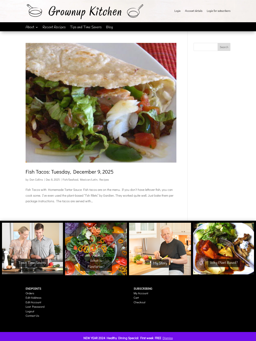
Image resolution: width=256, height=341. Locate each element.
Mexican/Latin (89, 179)
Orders (30, 293)
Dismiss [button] (168, 338)
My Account (141, 293)
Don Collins (36, 179)
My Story (160, 263)
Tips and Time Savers (86, 28)
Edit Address (33, 297)
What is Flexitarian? (96, 263)
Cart (136, 297)
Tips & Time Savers (32, 262)
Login (177, 11)
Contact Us (32, 316)
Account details (193, 11)
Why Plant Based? (224, 262)
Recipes (104, 179)
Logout (30, 311)
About (30, 28)
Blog (109, 28)
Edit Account (33, 302)
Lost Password (35, 307)
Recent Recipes (54, 28)
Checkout (139, 302)
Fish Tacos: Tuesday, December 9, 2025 (70, 171)
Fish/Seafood (70, 179)
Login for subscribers (218, 11)
